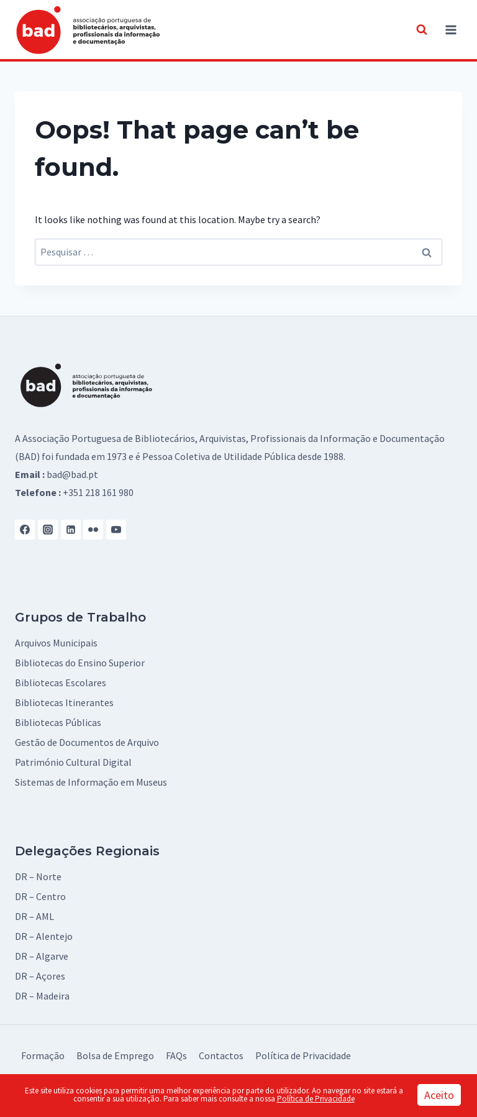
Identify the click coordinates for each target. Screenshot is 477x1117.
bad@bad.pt (72, 474)
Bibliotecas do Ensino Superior (80, 662)
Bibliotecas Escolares (60, 682)
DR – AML (34, 916)
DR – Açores (40, 976)
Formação (43, 1055)
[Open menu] (450, 29)
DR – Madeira (42, 996)
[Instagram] (48, 530)
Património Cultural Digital (73, 762)
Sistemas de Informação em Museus (91, 782)
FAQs (176, 1055)
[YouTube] (116, 530)
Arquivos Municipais (56, 643)
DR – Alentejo (44, 936)
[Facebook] (25, 530)
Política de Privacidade (303, 1055)
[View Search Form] (422, 30)
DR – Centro (40, 896)
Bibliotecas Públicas (58, 722)
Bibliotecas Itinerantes (64, 702)
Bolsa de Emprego (115, 1055)
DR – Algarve (41, 956)
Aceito (439, 1095)
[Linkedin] (71, 530)
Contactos (221, 1055)
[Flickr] (93, 530)
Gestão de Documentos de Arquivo (87, 742)
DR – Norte (38, 876)
